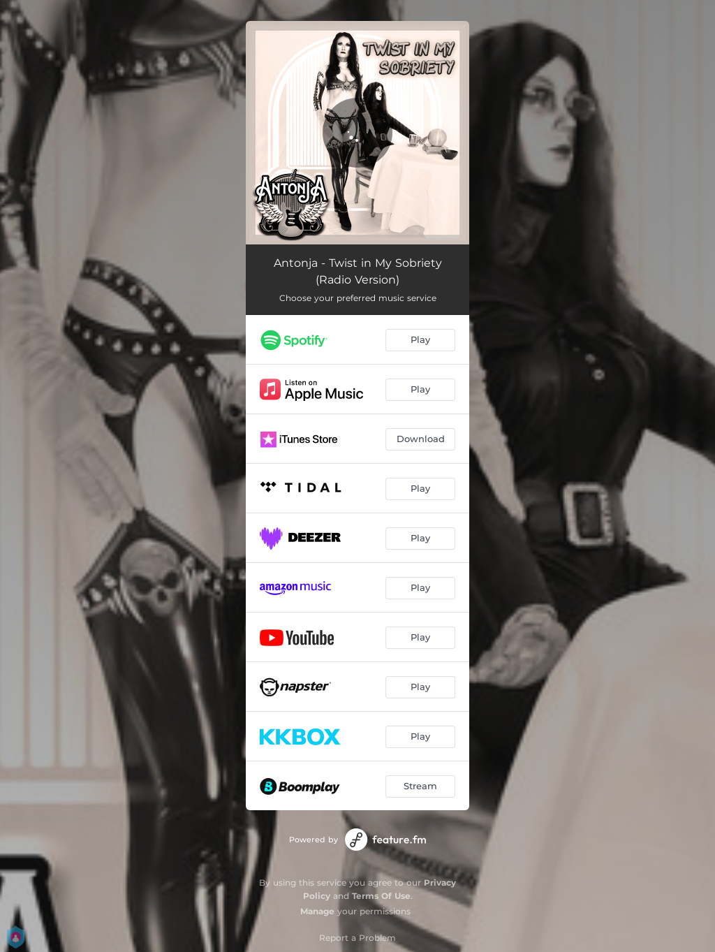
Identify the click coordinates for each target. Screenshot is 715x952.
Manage (317, 911)
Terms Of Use (381, 896)
